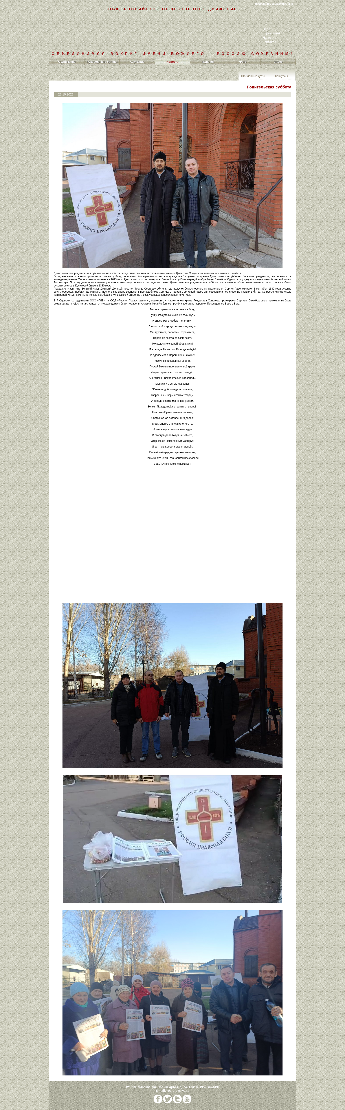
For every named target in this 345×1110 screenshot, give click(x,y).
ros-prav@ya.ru (178, 1090)
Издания (208, 61)
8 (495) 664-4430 (207, 1087)
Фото (243, 61)
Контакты (269, 42)
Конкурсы (281, 75)
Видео (278, 61)
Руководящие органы (102, 61)
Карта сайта (271, 33)
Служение (137, 61)
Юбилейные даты (252, 75)
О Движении (66, 61)
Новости (173, 61)
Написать (269, 37)
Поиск (267, 29)
